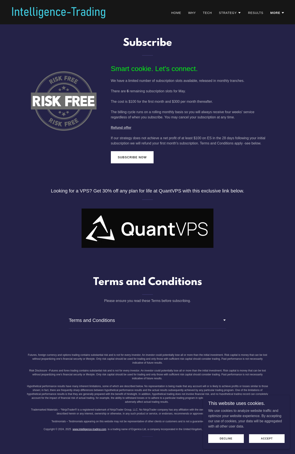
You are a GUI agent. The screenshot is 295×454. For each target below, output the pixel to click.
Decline (226, 441)
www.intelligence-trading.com (89, 429)
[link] (58, 12)
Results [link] (256, 13)
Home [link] (176, 13)
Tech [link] (207, 13)
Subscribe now (132, 157)
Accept (267, 441)
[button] (230, 12)
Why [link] (192, 13)
